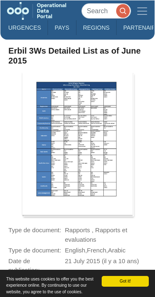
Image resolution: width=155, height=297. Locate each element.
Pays (62, 27)
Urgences (24, 27)
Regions (96, 27)
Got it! (125, 281)
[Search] (106, 11)
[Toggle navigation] (142, 11)
